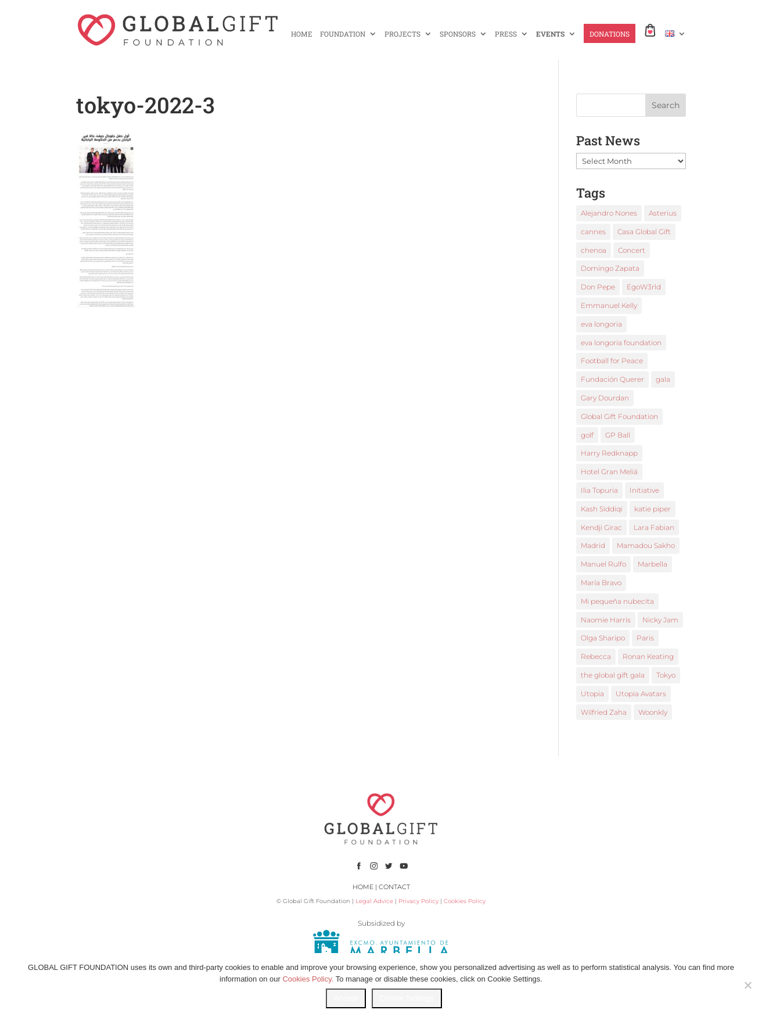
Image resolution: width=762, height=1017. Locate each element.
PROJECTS (402, 34)
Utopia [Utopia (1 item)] (592, 693)
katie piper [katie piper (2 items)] (652, 508)
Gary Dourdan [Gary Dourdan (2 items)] (605, 397)
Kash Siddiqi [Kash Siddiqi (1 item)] (602, 508)
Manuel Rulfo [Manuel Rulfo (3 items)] (603, 564)
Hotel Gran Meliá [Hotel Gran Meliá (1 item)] (609, 471)
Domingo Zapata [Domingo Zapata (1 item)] (610, 268)
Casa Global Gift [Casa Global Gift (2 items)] (644, 231)
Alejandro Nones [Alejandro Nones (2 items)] (609, 213)
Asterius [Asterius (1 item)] (663, 213)
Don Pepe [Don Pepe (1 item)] (598, 286)
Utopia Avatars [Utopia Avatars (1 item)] (641, 693)
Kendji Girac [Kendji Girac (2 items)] (601, 527)
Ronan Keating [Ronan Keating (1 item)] (648, 656)
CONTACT (394, 887)
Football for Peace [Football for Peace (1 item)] (612, 360)
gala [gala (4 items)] (663, 379)
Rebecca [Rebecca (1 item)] (596, 656)
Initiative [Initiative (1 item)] (644, 490)
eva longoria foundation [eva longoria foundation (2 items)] (621, 342)
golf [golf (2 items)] (587, 435)
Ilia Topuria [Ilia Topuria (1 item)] (599, 490)
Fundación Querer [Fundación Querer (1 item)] (612, 379)
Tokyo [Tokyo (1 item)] (665, 675)
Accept (346, 998)
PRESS (506, 34)
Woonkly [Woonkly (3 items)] (652, 712)
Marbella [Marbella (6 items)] (652, 564)
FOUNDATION (342, 34)
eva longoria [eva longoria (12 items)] (601, 324)
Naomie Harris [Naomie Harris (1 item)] (606, 619)
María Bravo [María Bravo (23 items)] (601, 582)
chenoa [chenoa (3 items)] (593, 250)
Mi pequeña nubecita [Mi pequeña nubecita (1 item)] (617, 601)
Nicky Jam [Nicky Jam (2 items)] (660, 619)
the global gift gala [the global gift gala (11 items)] (613, 675)
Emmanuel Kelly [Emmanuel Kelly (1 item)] (609, 305)
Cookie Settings (407, 998)
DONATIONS (610, 34)
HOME (301, 34)
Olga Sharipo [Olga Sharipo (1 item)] (603, 637)
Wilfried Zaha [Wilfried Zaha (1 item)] (604, 712)
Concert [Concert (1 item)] (631, 250)
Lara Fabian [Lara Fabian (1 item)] (654, 527)
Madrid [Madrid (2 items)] (593, 545)
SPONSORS (458, 34)
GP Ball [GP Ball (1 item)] (617, 435)
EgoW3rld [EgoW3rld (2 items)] (644, 286)
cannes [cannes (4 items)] (593, 231)
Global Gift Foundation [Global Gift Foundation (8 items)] (619, 416)
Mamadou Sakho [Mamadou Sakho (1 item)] (646, 545)
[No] (747, 985)
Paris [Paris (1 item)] (645, 637)
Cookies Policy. (307, 979)
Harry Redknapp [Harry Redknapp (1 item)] (609, 453)
